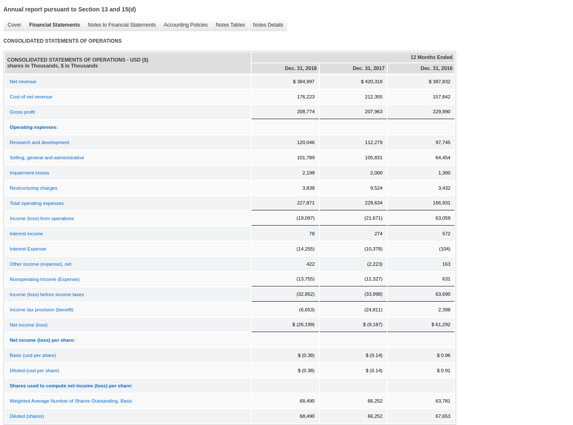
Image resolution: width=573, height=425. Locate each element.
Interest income (26, 233)
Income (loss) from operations (42, 218)
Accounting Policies (183, 25)
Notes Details (266, 25)
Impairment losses (29, 172)
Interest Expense (28, 248)
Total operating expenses (37, 203)
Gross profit (22, 111)
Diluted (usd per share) (34, 370)
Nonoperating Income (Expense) (45, 279)
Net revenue (23, 81)
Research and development (39, 142)
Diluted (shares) (27, 416)
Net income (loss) (28, 324)
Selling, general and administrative (47, 157)
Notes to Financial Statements (120, 25)
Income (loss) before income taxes (47, 294)
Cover (12, 25)
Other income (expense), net (40, 264)
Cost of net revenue (31, 96)
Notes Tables (228, 25)
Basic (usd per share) (33, 355)
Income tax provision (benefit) (42, 309)
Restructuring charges (34, 188)
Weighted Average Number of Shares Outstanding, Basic (71, 400)
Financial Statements (52, 25)
